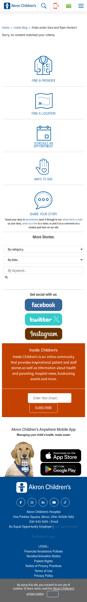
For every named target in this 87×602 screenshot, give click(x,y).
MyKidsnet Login (43, 536)
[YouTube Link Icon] (54, 502)
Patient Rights (43, 561)
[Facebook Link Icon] (21, 502)
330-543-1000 (38, 521)
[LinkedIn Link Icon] (43, 502)
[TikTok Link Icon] (65, 502)
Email (54, 521)
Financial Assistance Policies (43, 551)
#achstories (32, 219)
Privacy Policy (43, 575)
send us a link (29, 223)
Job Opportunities (66, 526)
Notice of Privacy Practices (43, 566)
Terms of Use (43, 571)
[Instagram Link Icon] (32, 502)
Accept (52, 594)
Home (5, 27)
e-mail (78, 219)
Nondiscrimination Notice (43, 556)
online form (68, 219)
